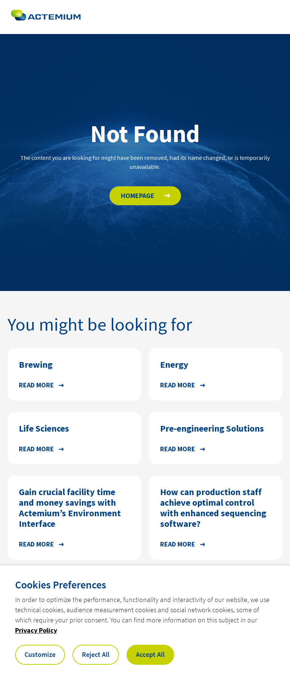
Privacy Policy (36, 630)
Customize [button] (40, 654)
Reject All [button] (96, 654)
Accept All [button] (150, 654)
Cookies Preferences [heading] (60, 585)
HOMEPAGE (137, 195)
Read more (36, 385)
